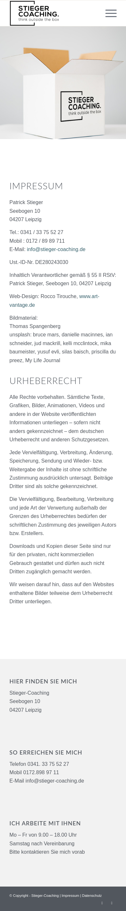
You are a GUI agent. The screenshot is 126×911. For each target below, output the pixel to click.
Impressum (70, 895)
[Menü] (108, 13)
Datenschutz (92, 895)
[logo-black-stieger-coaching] (52, 13)
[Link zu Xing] (112, 903)
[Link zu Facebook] (102, 903)
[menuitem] (108, 13)
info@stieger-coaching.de (56, 249)
